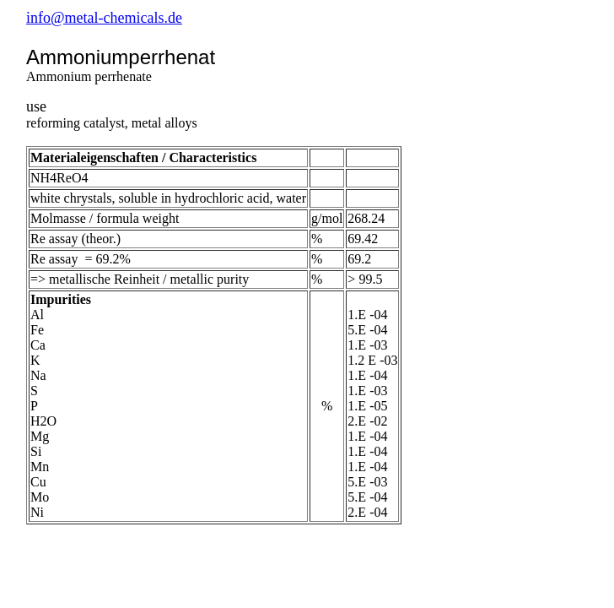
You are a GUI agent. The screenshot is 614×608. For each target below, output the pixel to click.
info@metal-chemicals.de (104, 17)
